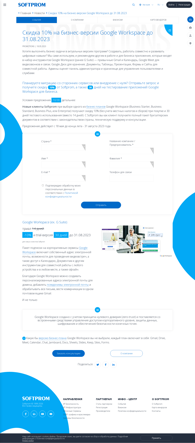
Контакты (156, 411)
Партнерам (104, 399)
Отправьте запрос (142, 83)
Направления (72, 399)
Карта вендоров (158, 20)
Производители (103, 411)
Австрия (146, 4)
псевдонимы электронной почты (68, 284)
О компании (77, 20)
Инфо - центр (127, 399)
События (36, 20)
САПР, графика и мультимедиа (76, 414)
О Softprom (160, 399)
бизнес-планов (95, 106)
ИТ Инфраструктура (72, 407)
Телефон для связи (121, 172)
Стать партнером (104, 404)
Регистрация (184, 4)
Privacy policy (28, 440)
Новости (39, 13)
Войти (171, 4)
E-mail (45, 172)
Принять (156, 437)
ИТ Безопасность (71, 404)
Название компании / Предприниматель (122, 142)
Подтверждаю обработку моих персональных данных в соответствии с (63, 191)
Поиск (133, 4)
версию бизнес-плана (52, 338)
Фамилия (116, 158)
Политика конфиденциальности (132, 411)
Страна (46, 141)
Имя (44, 158)
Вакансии (118, 20)
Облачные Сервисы (72, 411)
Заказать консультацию (68, 353)
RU (159, 4)
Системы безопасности (73, 418)
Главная (25, 13)
